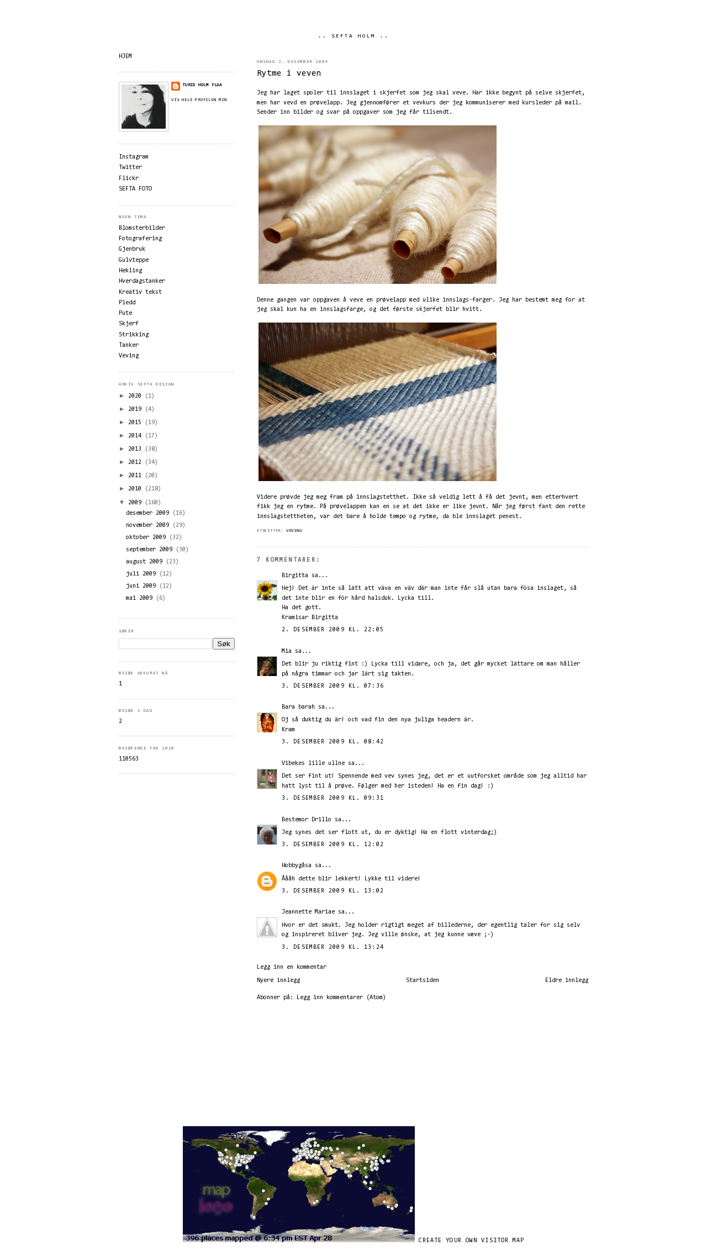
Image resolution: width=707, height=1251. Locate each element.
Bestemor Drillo (306, 820)
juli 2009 (142, 574)
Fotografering (140, 239)
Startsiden (422, 981)
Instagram (134, 157)
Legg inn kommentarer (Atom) (341, 998)
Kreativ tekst (140, 292)
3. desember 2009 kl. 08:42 (333, 742)
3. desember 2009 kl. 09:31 (333, 798)
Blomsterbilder (142, 228)
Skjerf (129, 324)
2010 (136, 489)
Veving (294, 531)
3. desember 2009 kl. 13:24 (333, 947)
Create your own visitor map (472, 1241)
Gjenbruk (132, 249)
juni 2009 (142, 586)
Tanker (129, 345)
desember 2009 (149, 513)
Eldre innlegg (566, 981)
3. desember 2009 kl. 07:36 (333, 686)
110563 (129, 759)
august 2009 (146, 562)
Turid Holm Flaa (202, 85)
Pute (125, 313)
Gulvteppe (134, 260)
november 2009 (149, 525)
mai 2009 (141, 598)
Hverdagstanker (142, 281)
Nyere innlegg (278, 981)
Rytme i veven (289, 74)
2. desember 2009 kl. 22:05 (333, 630)
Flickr (129, 179)
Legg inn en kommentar (291, 967)
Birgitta (295, 576)
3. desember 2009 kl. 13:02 (333, 891)
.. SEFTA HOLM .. (353, 36)
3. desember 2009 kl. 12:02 (333, 845)
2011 (136, 476)
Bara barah (298, 707)
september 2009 (151, 550)
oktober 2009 (147, 538)
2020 (136, 396)
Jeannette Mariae (308, 912)
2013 (136, 449)
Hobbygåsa (297, 866)
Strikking (134, 335)
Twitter (130, 168)
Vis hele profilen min (199, 100)
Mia (287, 651)
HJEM (125, 57)
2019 (136, 410)
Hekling (130, 271)
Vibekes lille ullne (313, 764)
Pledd (127, 303)
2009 (136, 503)
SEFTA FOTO (135, 189)
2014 (136, 436)
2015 (136, 423)
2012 (136, 463)
